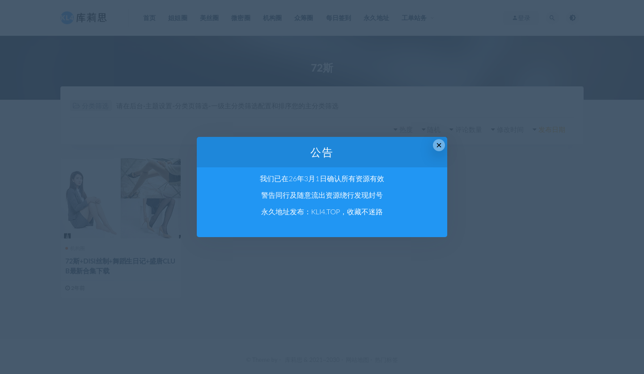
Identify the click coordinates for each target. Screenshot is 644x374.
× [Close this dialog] (439, 145)
